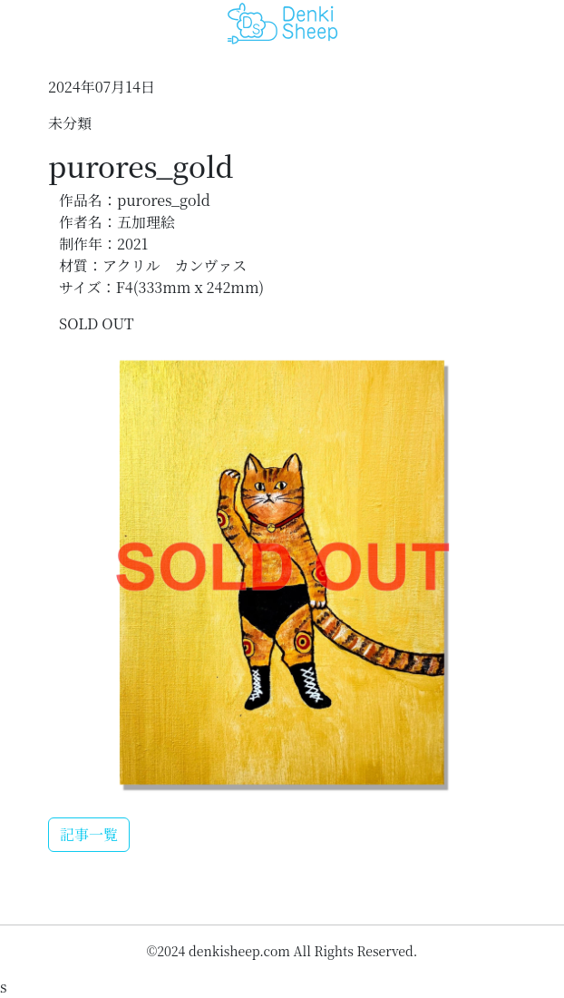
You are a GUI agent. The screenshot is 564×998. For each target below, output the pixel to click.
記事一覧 (89, 834)
